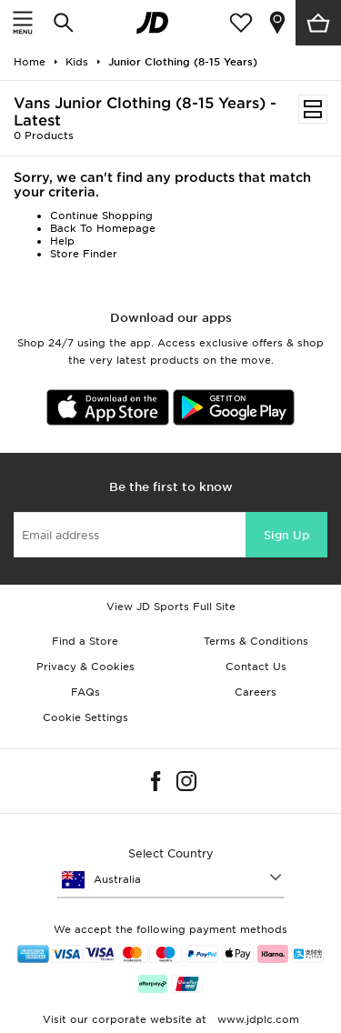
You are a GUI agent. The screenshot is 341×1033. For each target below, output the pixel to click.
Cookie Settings (85, 717)
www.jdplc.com (256, 1019)
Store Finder (83, 253)
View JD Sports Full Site (171, 606)
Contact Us (256, 666)
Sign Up (286, 535)
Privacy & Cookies (85, 666)
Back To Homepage (102, 228)
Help (62, 241)
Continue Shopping (101, 215)
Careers (255, 692)
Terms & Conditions (256, 641)
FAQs (85, 692)
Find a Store (85, 641)
